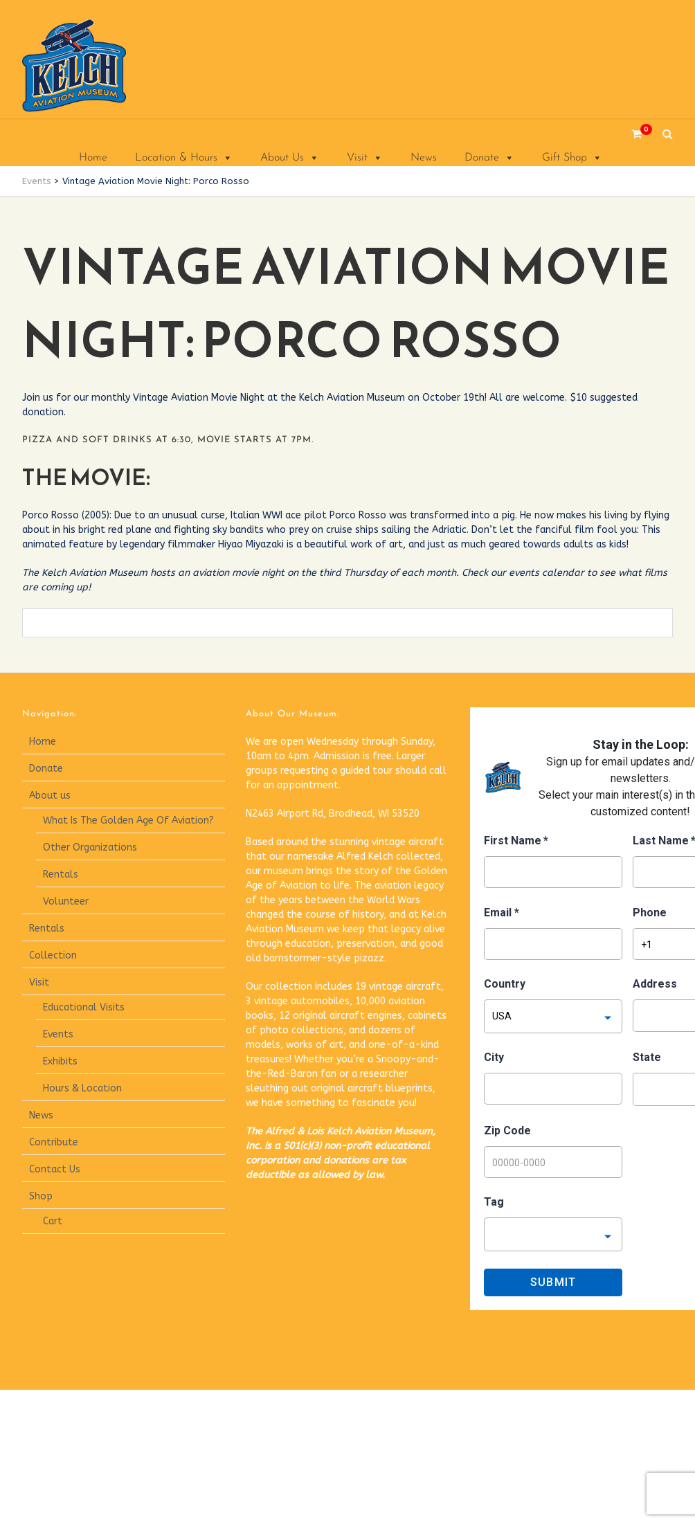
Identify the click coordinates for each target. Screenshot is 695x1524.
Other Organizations (90, 847)
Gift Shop (572, 158)
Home (93, 157)
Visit (365, 158)
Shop (41, 1196)
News (423, 157)
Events (58, 1034)
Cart (52, 1221)
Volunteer (66, 901)
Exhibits (60, 1061)
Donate (489, 158)
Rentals (60, 874)
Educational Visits (84, 1007)
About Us (289, 158)
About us (50, 795)
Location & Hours (184, 158)
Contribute (53, 1142)
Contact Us (54, 1169)
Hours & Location (82, 1088)
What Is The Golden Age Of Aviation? (128, 820)
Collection (53, 955)
